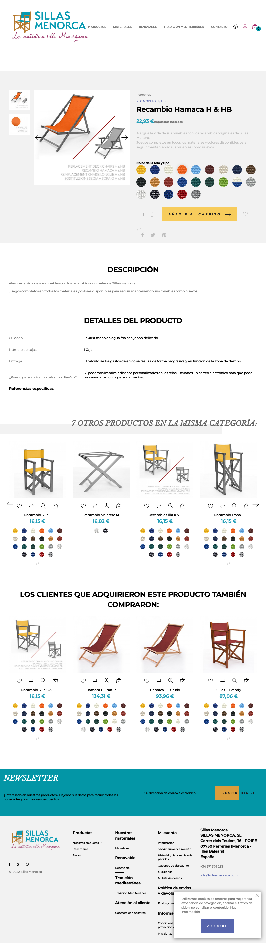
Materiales (122, 842)
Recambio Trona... (228, 509)
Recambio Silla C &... (37, 684)
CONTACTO (219, 27)
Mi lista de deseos (170, 872)
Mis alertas (165, 865)
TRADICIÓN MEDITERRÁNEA (184, 27)
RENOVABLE (148, 27)
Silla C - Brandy (228, 684)
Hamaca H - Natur (101, 684)
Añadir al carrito (199, 208)
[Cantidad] (146, 208)
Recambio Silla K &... (165, 509)
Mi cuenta (167, 826)
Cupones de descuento (173, 859)
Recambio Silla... (37, 509)
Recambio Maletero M (101, 509)
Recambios (80, 843)
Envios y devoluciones (172, 897)
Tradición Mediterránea (130, 887)
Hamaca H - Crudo (165, 684)
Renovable (122, 861)
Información (166, 836)
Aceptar (217, 926)
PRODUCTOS (97, 27)
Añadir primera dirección (174, 843)
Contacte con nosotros (130, 906)
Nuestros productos (86, 836)
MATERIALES (122, 27)
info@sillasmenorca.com (219, 869)
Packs (77, 849)
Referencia (143, 94)
